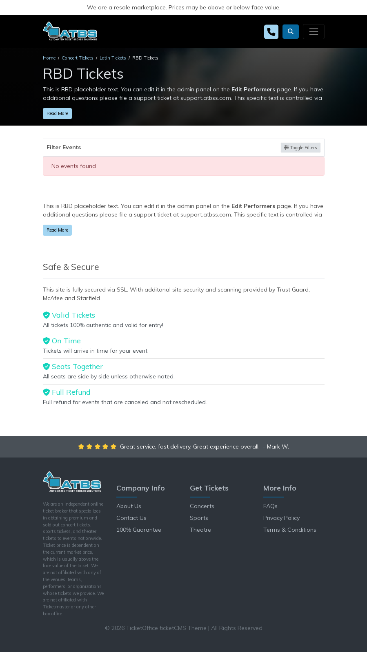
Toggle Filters (300, 147)
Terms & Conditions (289, 529)
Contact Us (131, 518)
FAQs (270, 506)
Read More (57, 113)
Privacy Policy (281, 518)
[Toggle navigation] (313, 31)
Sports (199, 518)
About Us (128, 506)
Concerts (202, 506)
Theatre (200, 529)
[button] (290, 31)
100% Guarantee (138, 529)
